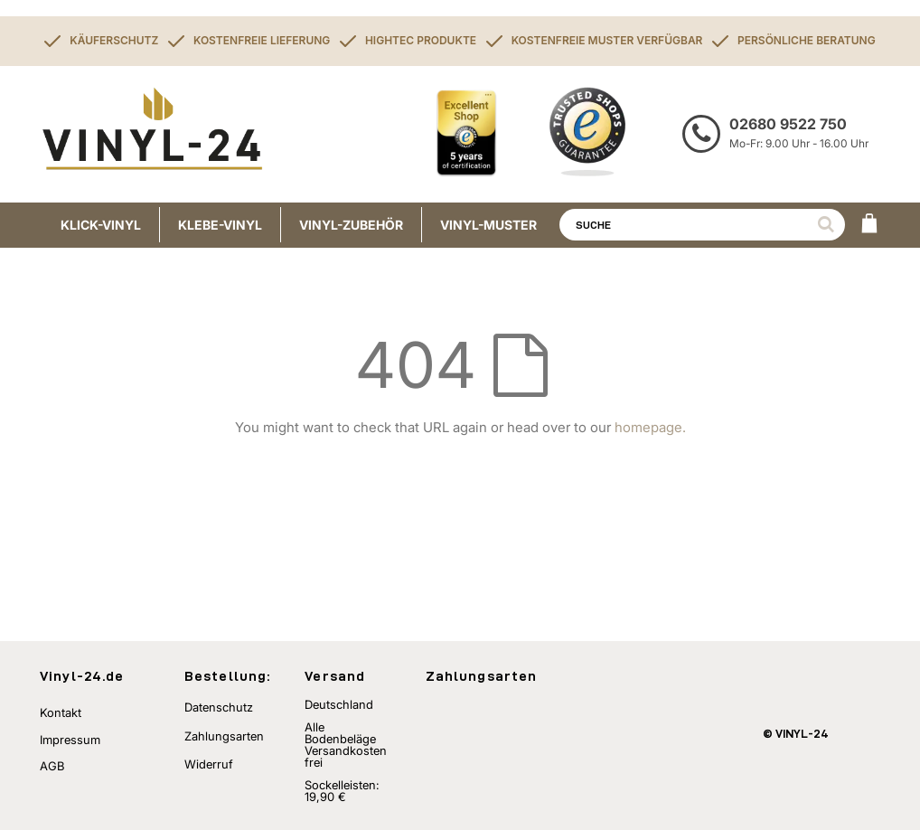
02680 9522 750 (788, 124)
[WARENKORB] (869, 225)
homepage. (650, 427)
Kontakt (60, 712)
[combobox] (702, 225)
